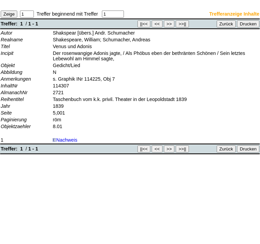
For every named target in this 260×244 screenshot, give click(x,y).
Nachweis (65, 140)
